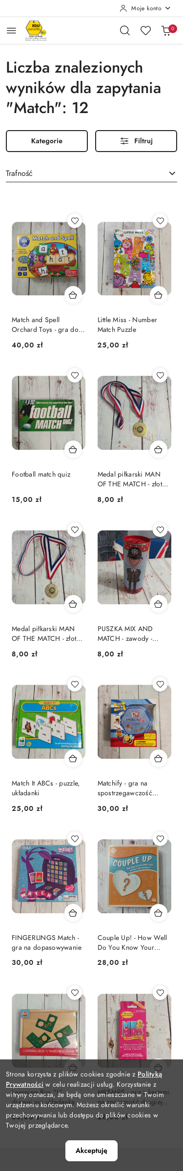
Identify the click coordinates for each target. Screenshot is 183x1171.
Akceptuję (91, 1150)
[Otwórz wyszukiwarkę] (125, 30)
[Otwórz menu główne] (11, 30)
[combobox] (91, 174)
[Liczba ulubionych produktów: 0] (145, 30)
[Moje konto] (145, 8)
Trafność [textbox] (19, 173)
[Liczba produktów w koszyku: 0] (166, 30)
